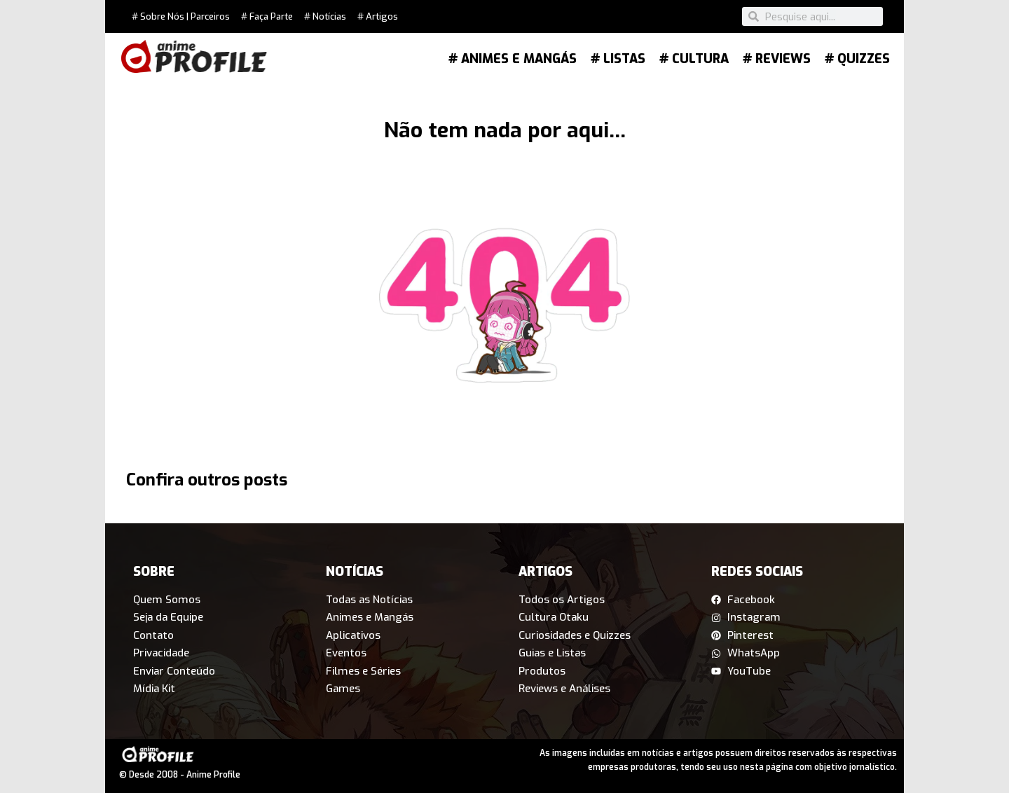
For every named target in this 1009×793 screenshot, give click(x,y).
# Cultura (694, 58)
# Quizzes (857, 58)
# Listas (618, 58)
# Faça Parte (267, 16)
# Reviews (777, 58)
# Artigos (377, 16)
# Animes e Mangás (512, 58)
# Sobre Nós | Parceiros (181, 16)
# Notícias (325, 16)
